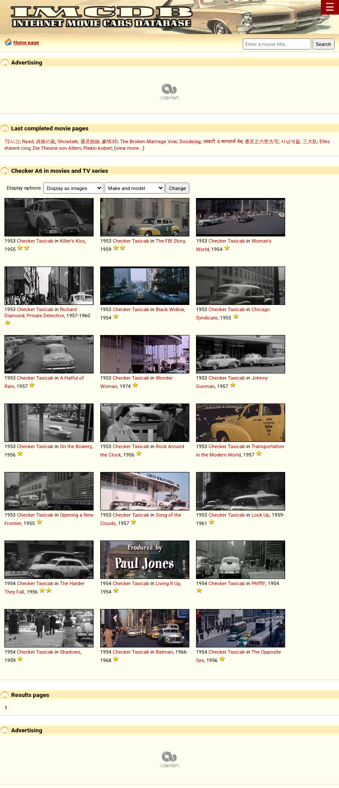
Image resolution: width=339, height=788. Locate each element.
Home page (26, 42)
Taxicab (44, 241)
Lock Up (261, 515)
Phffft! (259, 583)
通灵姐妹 (90, 141)
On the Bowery (76, 446)
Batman (164, 652)
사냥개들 (290, 141)
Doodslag (190, 141)
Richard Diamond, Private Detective (40, 312)
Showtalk (67, 141)
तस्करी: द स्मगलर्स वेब (222, 141)
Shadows (70, 652)
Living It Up (168, 583)
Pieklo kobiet (97, 148)
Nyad (28, 141)
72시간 (12, 141)
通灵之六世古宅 (262, 141)
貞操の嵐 (45, 141)
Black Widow (170, 309)
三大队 (310, 141)
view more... (129, 148)
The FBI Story (170, 241)
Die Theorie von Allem (57, 148)
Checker (26, 241)
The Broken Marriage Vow (148, 141)
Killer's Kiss (72, 241)
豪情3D (110, 141)
